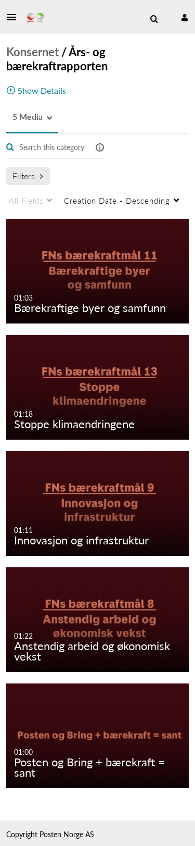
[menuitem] (154, 19)
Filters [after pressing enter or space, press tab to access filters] (27, 176)
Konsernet (32, 52)
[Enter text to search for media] (52, 147)
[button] (14, 17)
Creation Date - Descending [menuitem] (117, 200)
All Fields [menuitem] (26, 200)
